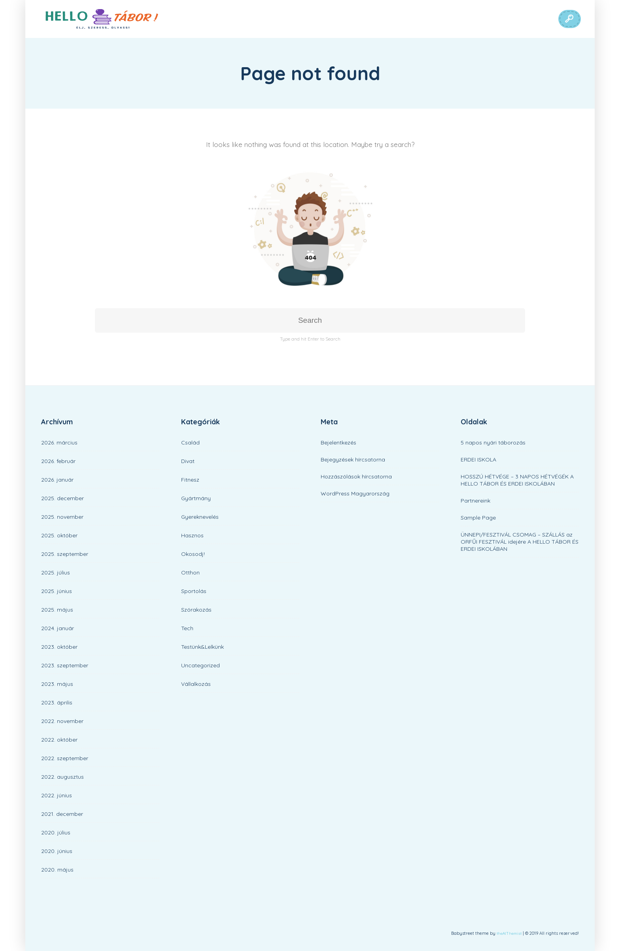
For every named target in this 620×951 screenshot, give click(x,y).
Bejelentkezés (338, 442)
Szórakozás (196, 609)
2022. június (56, 795)
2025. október (59, 535)
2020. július (55, 832)
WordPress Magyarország (355, 493)
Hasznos (192, 535)
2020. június (56, 851)
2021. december (62, 813)
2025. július (55, 572)
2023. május (57, 683)
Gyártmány (196, 498)
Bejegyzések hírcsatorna (353, 459)
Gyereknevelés (200, 516)
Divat (188, 461)
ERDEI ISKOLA (478, 459)
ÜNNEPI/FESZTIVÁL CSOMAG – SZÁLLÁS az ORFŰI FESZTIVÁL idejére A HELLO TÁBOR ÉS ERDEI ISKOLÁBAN (519, 541)
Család (190, 442)
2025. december (62, 498)
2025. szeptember (64, 553)
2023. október (59, 646)
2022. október (59, 739)
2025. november (62, 516)
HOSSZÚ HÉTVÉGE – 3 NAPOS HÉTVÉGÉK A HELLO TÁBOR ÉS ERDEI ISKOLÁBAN (517, 480)
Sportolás (193, 591)
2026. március (59, 442)
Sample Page (478, 517)
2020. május (57, 869)
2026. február (58, 461)
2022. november (62, 721)
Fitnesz (190, 479)
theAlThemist (509, 933)
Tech (187, 628)
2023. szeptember (64, 665)
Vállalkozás (196, 683)
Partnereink (475, 500)
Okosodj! (193, 553)
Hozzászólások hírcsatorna (356, 476)
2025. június (56, 591)
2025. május (57, 609)
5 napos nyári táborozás (493, 442)
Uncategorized (200, 665)
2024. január (57, 628)
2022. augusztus (62, 776)
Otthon (190, 572)
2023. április (56, 702)
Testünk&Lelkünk (202, 646)
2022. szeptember (64, 758)
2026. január (57, 479)
